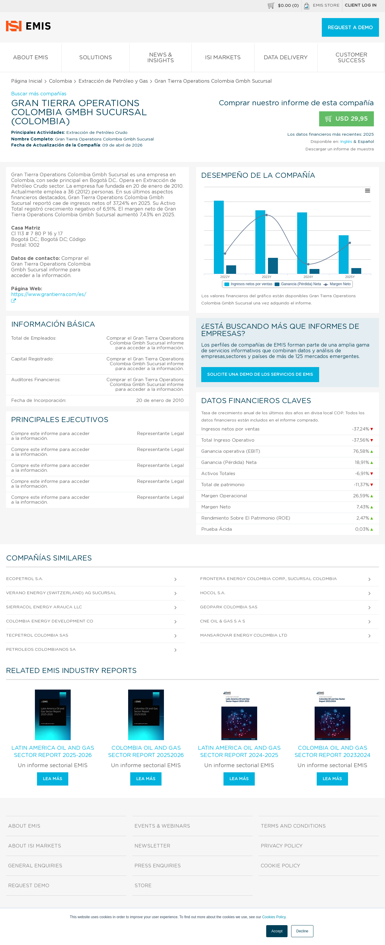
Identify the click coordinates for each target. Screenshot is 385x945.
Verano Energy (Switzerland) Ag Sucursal (61, 593)
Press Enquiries (157, 865)
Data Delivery (286, 59)
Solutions (96, 59)
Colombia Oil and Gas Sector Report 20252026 (146, 752)
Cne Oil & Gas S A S (222, 621)
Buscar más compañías (38, 93)
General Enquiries (35, 865)
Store (143, 885)
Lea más (52, 779)
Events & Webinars (162, 826)
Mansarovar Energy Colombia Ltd (243, 635)
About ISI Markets (34, 846)
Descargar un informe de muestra (339, 149)
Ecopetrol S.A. (24, 579)
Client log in (361, 5)
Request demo (28, 885)
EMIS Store (322, 6)
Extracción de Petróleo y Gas (113, 81)
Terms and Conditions (293, 826)
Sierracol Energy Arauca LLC (44, 607)
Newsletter (152, 846)
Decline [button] (302, 931)
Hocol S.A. (212, 593)
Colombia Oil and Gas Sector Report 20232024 (332, 752)
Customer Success (351, 59)
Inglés (346, 142)
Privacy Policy (282, 846)
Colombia (60, 81)
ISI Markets (223, 59)
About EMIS (30, 59)
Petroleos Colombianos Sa (41, 649)
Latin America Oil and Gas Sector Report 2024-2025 (239, 752)
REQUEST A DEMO (350, 27)
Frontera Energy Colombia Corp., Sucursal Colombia (268, 579)
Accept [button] (276, 931)
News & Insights (160, 59)
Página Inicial (26, 81)
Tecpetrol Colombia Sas (37, 635)
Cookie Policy (280, 865)
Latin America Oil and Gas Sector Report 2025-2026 (52, 752)
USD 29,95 (346, 119)
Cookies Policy (273, 917)
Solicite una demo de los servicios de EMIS (260, 374)
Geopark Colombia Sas (228, 607)
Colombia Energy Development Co (49, 621)
